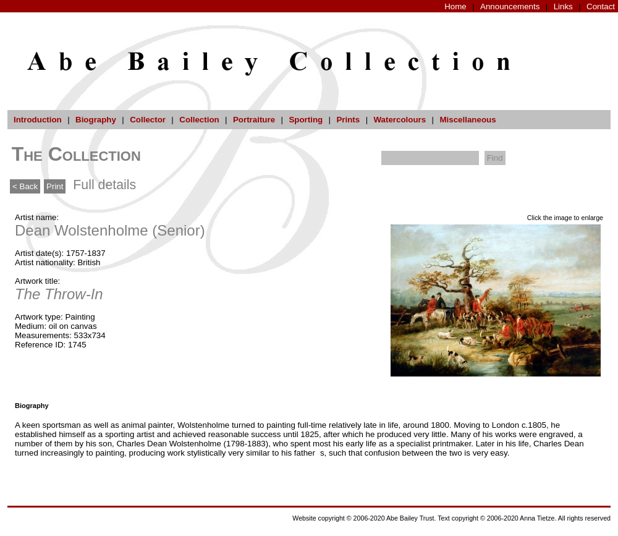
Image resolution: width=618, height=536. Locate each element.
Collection (199, 119)
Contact (600, 6)
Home (455, 6)
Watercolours (400, 119)
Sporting (306, 119)
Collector (148, 119)
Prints (348, 119)
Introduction (38, 119)
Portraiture (254, 119)
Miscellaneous (467, 119)
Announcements (510, 6)
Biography (95, 119)
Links (563, 6)
